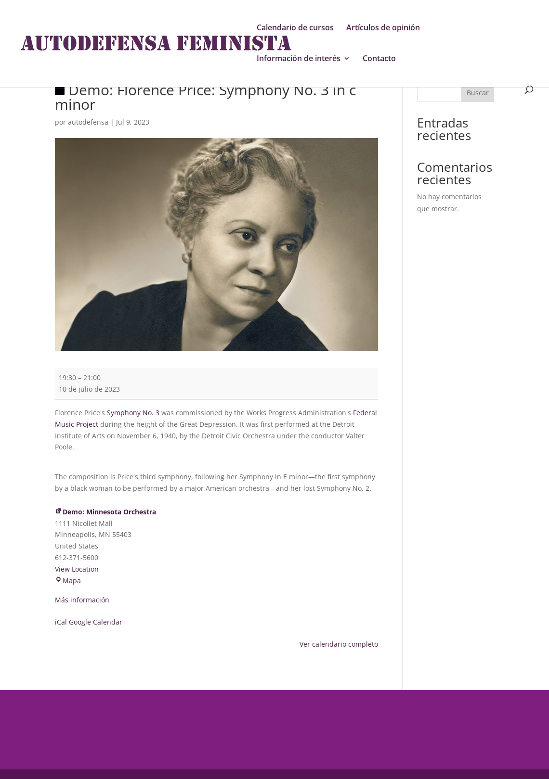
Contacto (379, 59)
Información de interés (298, 59)
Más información (82, 599)
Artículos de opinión (383, 28)
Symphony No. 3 (133, 412)
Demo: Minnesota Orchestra (105, 511)
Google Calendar (95, 621)
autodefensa (88, 122)
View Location (77, 569)
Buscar (478, 92)
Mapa (68, 580)
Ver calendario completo (339, 644)
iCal (61, 621)
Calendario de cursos (295, 28)
